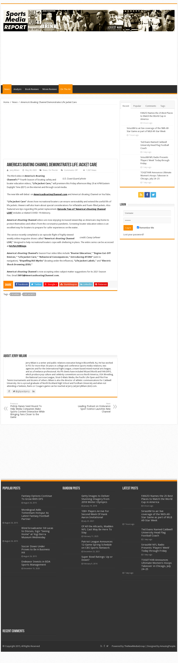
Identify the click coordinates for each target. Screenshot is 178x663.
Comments (150, 106)
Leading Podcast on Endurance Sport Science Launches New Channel (92, 408)
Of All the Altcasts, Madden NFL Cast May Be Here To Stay (97, 529)
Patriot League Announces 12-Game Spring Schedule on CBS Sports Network (96, 544)
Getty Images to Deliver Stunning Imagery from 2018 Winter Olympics (95, 499)
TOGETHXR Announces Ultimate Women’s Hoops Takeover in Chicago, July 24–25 (155, 177)
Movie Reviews (50, 89)
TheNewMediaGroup (134, 646)
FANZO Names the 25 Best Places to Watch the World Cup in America (156, 116)
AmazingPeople (167, 646)
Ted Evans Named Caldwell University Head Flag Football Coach (154, 146)
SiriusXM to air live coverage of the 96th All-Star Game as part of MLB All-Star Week (156, 131)
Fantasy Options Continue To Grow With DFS (36, 497)
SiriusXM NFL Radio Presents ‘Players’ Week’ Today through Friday (154, 161)
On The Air (65, 89)
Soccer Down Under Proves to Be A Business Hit (35, 549)
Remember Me (145, 229)
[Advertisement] (112, 58)
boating (16, 294)
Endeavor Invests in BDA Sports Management (35, 563)
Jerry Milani (14, 170)
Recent (126, 106)
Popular (137, 106)
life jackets (29, 294)
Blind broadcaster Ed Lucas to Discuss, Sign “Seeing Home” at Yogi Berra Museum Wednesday (37, 533)
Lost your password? (133, 236)
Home (6, 102)
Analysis (17, 89)
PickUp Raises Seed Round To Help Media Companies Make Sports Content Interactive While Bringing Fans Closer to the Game (27, 410)
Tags (162, 106)
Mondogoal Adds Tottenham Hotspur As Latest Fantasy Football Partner (35, 514)
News (7, 89)
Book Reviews (32, 89)
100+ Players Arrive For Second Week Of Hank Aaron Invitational (95, 514)
